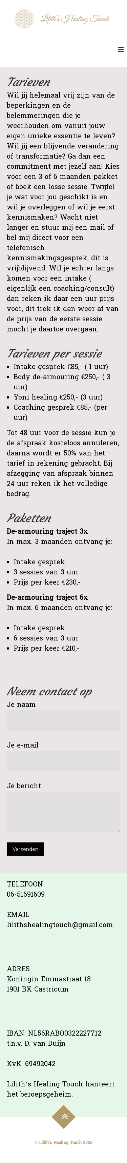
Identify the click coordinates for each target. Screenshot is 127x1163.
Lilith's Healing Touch (60, 1143)
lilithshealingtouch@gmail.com (60, 925)
